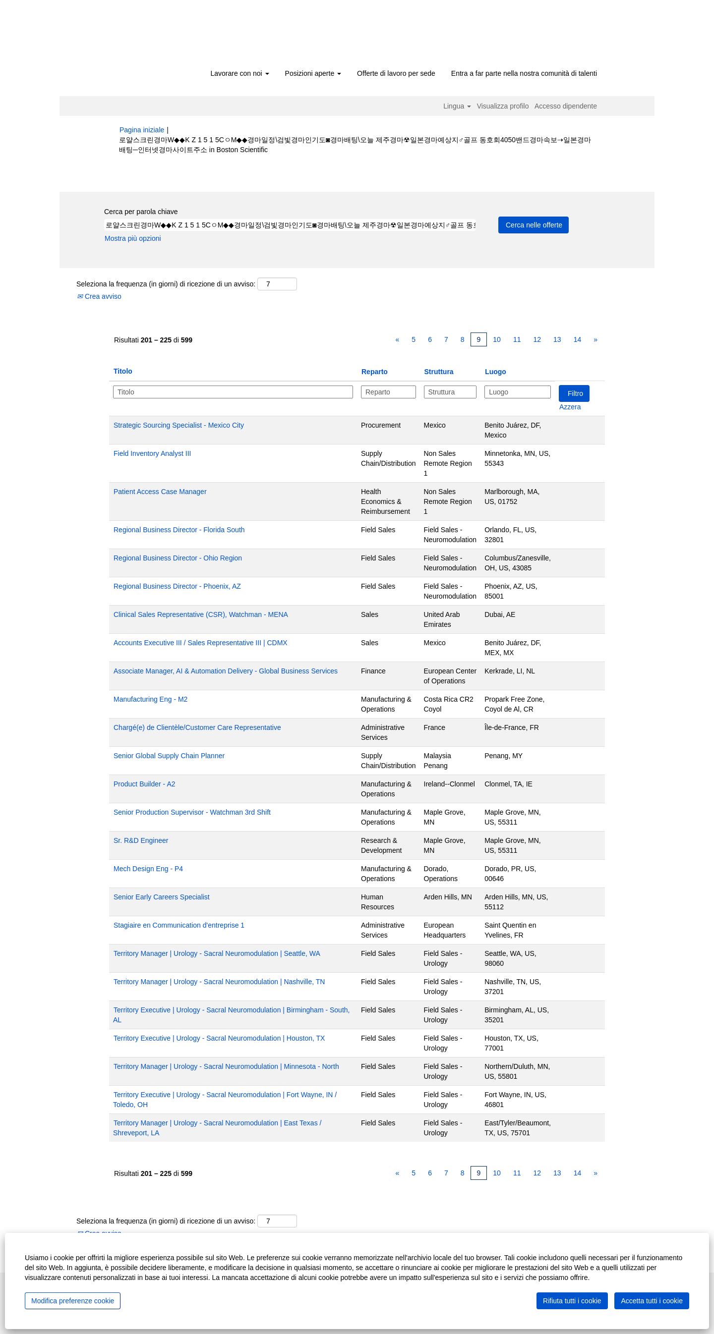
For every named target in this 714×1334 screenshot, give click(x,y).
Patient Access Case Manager (160, 492)
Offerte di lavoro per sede (396, 73)
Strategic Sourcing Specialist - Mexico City (179, 425)
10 (497, 339)
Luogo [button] (495, 372)
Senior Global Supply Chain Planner (169, 756)
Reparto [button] (374, 372)
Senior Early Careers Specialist (162, 897)
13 (557, 339)
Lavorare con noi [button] (239, 73)
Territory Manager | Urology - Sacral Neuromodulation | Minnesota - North (226, 1066)
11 (517, 339)
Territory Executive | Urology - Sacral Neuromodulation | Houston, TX (219, 1038)
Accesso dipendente (566, 106)
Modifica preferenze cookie (72, 1301)
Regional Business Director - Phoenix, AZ (177, 586)
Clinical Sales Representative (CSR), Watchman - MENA (201, 614)
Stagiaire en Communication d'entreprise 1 (179, 925)
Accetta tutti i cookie (652, 1301)
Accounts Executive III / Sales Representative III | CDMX (201, 643)
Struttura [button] (439, 372)
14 (578, 339)
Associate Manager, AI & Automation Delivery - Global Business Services (226, 671)
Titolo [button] (123, 371)
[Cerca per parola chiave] (290, 225)
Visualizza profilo (503, 106)
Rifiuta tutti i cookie (572, 1301)
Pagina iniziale (141, 130)
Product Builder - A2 (145, 784)
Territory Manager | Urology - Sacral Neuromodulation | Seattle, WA (217, 953)
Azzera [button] (570, 407)
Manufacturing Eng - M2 (150, 699)
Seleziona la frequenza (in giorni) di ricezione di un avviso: (165, 284)
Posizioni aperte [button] (313, 73)
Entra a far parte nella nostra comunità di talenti (524, 73)
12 (537, 339)
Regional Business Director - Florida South (179, 530)
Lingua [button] (457, 106)
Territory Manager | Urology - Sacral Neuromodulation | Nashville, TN (219, 982)
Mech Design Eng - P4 (148, 869)
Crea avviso (99, 296)
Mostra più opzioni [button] (133, 238)
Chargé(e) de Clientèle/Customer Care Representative (197, 727)
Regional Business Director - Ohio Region (178, 558)
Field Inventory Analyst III (152, 453)
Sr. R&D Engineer (141, 840)
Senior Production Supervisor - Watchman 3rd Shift (192, 812)
